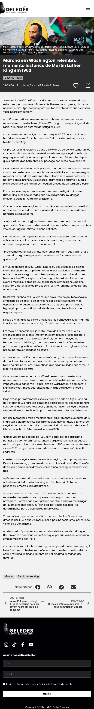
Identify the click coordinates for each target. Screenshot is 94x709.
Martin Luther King (28, 576)
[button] (38, 587)
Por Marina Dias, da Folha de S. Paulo (38, 85)
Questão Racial (13, 77)
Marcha (9, 576)
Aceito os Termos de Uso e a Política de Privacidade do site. (39, 684)
